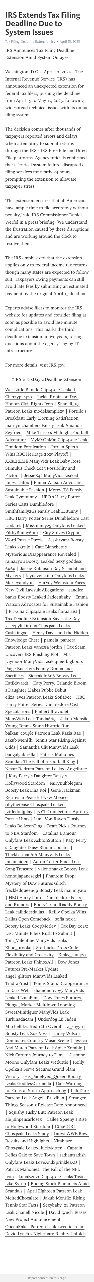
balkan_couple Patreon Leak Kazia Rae (43, 733)
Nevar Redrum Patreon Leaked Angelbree (46, 769)
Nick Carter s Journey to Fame (35, 1055)
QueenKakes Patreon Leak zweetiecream (44, 1226)
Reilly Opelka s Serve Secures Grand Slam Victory (45, 1069)
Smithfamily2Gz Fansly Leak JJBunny (41, 511)
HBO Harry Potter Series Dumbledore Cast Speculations (46, 704)
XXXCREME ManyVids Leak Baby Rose (43, 461)
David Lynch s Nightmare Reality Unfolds (45, 1233)
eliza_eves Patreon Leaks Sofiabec (38, 697)
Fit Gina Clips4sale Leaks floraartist (43, 611)
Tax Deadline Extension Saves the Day (42, 618)
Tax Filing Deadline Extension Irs (30, 41)
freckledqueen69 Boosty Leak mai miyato (45, 890)
